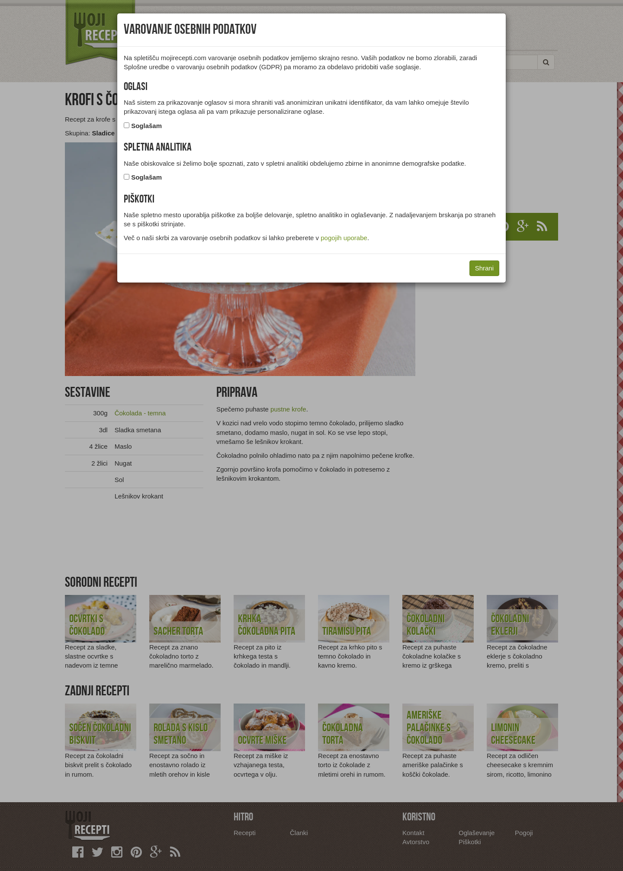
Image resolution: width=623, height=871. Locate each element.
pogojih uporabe (344, 237)
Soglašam (146, 125)
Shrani (484, 268)
